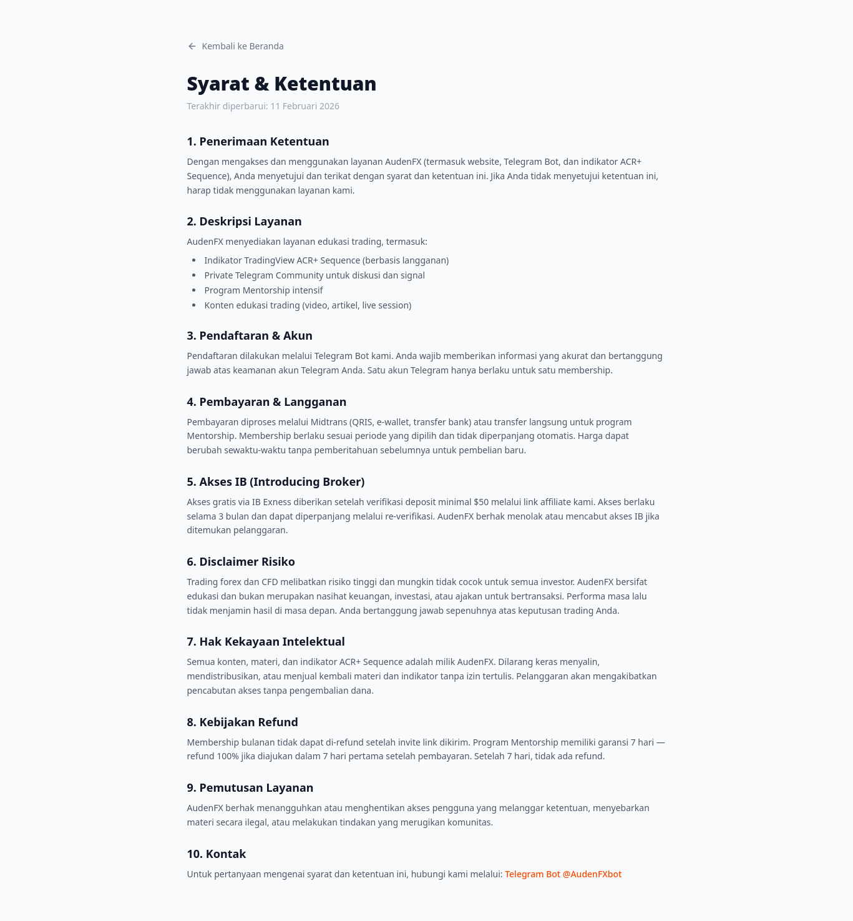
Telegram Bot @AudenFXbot (563, 874)
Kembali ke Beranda (235, 46)
